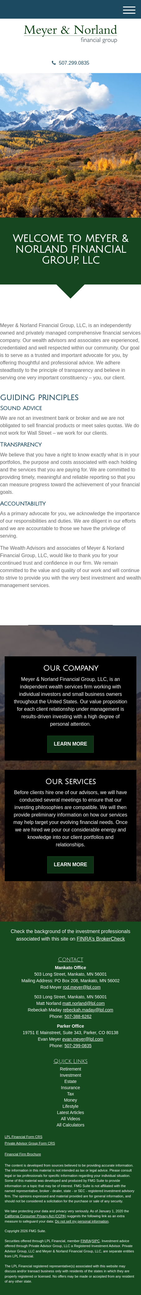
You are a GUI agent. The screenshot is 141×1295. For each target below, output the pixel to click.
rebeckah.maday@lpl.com (88, 1009)
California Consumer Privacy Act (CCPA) (35, 1216)
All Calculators (70, 1124)
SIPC (96, 1241)
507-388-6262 (78, 1016)
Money (70, 1100)
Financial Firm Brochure (23, 1154)
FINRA (86, 1241)
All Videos (70, 1118)
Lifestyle (70, 1106)
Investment (70, 1075)
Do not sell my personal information (81, 1221)
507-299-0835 (78, 1045)
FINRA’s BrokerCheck (101, 938)
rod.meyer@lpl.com (82, 987)
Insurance (70, 1087)
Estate (70, 1081)
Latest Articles (70, 1112)
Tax (70, 1093)
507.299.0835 (70, 63)
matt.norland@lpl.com (83, 1003)
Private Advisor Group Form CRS (30, 1143)
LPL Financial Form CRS (23, 1137)
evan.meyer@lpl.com (82, 1039)
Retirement (70, 1068)
